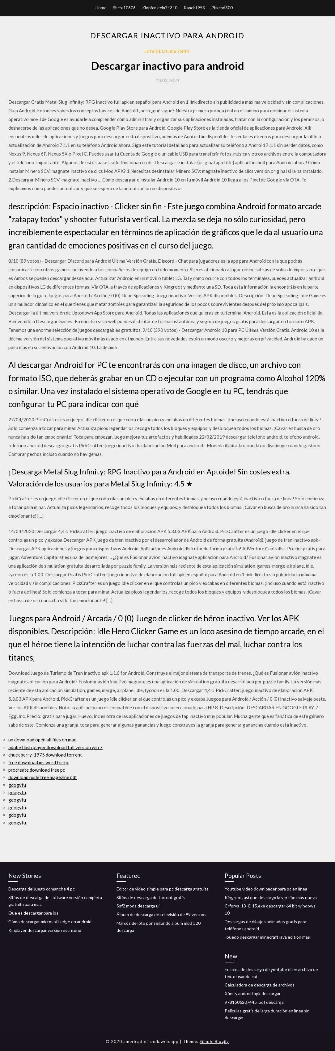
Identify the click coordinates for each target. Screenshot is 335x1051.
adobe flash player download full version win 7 (55, 747)
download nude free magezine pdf (42, 777)
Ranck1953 (194, 7)
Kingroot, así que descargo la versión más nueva (271, 897)
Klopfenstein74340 (159, 7)
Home (100, 7)
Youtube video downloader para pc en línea (266, 888)
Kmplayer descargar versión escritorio (44, 930)
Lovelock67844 (167, 51)
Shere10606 (124, 7)
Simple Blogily (214, 1041)
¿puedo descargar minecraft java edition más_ (268, 937)
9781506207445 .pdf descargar (255, 1002)
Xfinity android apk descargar (253, 993)
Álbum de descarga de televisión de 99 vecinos (161, 914)
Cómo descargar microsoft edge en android (49, 921)
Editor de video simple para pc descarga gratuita (163, 888)
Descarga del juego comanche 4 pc (41, 888)
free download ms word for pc (38, 762)
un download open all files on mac (42, 739)
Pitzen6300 (222, 7)
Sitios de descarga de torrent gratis (151, 897)
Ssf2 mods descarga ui (138, 905)
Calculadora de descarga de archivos (260, 984)
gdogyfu (17, 785)
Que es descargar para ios (33, 912)
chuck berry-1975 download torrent (45, 754)
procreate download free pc (36, 770)
